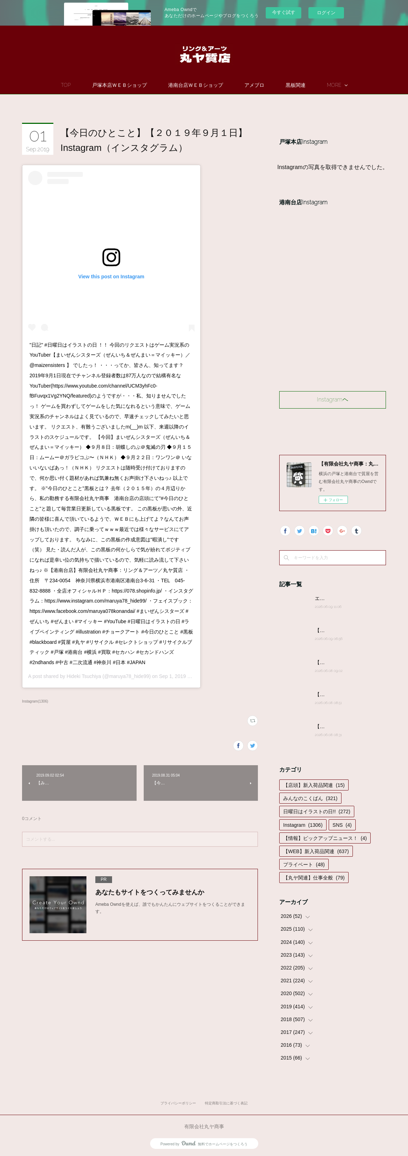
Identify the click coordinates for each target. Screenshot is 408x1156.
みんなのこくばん (310, 798)
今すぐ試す (283, 12)
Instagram (303, 825)
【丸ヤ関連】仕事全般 (314, 878)
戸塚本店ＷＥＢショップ (119, 85)
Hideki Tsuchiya (84, 676)
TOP (66, 85)
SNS (342, 825)
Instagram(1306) (35, 701)
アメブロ (254, 85)
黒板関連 (296, 85)
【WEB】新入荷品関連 (316, 851)
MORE (334, 85)
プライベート (304, 864)
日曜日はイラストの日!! (316, 811)
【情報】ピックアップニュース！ (325, 838)
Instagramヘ (332, 399)
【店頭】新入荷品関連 (314, 785)
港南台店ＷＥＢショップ (195, 85)
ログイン (326, 12)
